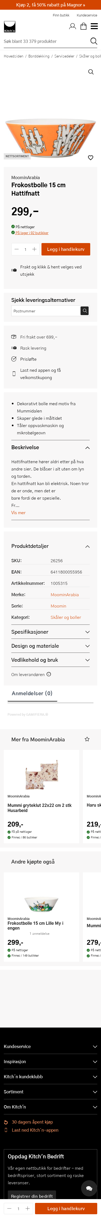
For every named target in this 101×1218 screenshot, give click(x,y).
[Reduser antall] (17, 249)
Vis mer (18, 512)
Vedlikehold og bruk (34, 660)
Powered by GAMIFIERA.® (28, 714)
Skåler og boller (66, 617)
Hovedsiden (13, 56)
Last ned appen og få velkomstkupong (40, 373)
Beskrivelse (25, 447)
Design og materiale (35, 646)
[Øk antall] (35, 249)
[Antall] (26, 249)
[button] (29, 233)
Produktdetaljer (29, 546)
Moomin (58, 606)
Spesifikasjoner (29, 632)
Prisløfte (28, 359)
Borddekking (39, 56)
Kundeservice (87, 15)
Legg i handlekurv (66, 249)
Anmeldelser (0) (32, 693)
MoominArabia (25, 177)
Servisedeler (64, 56)
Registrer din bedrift (32, 1196)
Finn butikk (61, 15)
